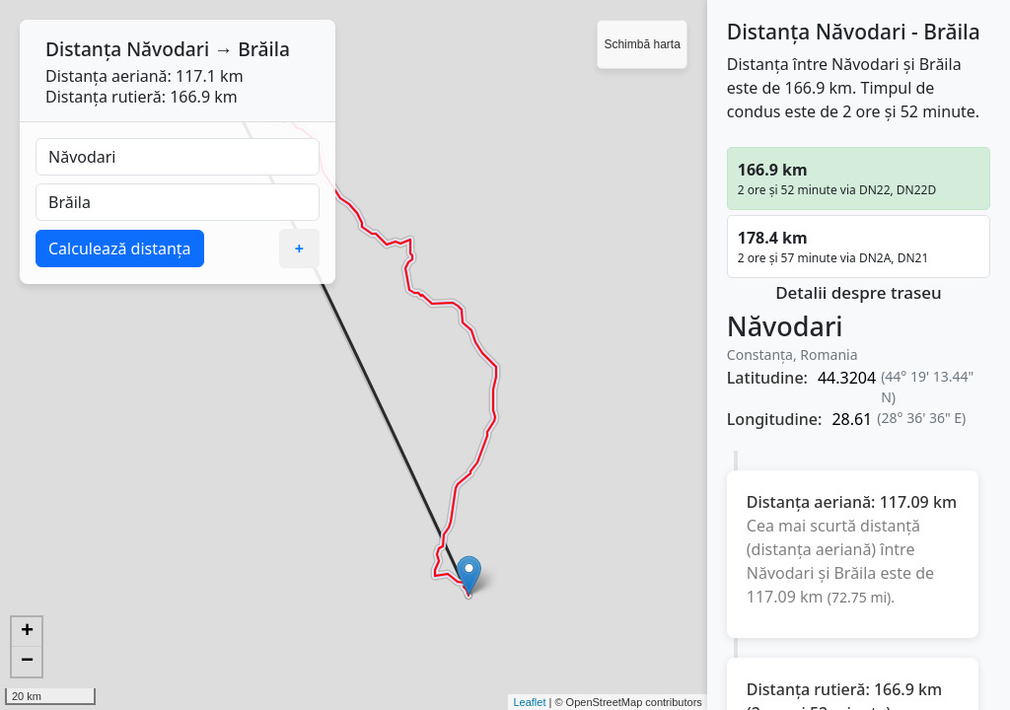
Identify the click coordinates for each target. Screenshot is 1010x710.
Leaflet (529, 702)
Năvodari (167, 49)
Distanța (83, 49)
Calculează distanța (119, 248)
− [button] (27, 661)
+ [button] (27, 632)
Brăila (264, 49)
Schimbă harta (642, 44)
